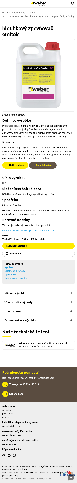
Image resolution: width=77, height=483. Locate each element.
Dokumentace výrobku (16, 278)
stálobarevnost (47, 230)
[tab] (38, 293)
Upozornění (10, 274)
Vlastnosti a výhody (15, 271)
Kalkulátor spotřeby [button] (16, 245)
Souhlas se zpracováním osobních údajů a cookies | (25, 472)
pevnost (33, 230)
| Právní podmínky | (10, 475)
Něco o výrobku (38, 293)
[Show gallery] (38, 75)
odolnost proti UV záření (14, 230)
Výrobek (9, 267)
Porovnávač (15, 253)
